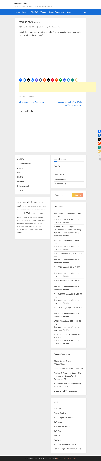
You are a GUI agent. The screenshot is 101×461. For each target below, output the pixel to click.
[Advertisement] (57, 87)
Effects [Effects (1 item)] (43, 209)
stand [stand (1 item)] (26, 229)
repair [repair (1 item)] (39, 226)
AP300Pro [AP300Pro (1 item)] (40, 202)
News (69, 12)
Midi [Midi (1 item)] (35, 223)
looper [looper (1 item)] (39, 220)
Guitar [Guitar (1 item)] (18, 220)
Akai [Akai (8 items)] (30, 202)
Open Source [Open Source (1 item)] (20, 226)
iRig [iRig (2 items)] (30, 220)
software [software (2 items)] (20, 229)
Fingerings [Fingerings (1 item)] (24, 217)
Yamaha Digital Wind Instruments (67, 449)
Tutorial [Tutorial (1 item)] (36, 229)
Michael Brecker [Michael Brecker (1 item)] (29, 223)
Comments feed (60, 179)
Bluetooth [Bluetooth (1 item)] (33, 206)
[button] (20, 80)
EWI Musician (20, 3)
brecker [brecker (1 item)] (39, 206)
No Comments (54, 27)
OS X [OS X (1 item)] (26, 226)
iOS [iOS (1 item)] (22, 220)
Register (57, 166)
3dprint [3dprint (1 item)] (19, 202)
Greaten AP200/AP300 (73, 369)
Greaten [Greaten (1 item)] (40, 217)
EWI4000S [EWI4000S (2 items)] (35, 214)
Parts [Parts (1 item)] (30, 226)
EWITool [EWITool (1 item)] (42, 214)
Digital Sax (58, 361)
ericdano (42, 27)
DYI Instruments (70, 391)
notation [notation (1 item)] (40, 223)
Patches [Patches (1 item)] (35, 226)
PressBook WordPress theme (66, 458)
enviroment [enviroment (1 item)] (20, 214)
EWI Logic (58, 422)
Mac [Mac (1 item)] (43, 220)
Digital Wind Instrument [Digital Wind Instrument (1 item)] (23, 209)
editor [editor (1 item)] (32, 209)
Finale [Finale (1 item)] (18, 217)
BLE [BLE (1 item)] (29, 206)
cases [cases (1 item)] (44, 206)
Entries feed (59, 175)
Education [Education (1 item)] (37, 209)
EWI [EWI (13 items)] (27, 213)
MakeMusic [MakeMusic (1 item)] (20, 223)
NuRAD (20, 177)
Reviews (20, 181)
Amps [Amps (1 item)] (35, 202)
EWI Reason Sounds (62, 426)
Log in (56, 170)
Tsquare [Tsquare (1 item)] (31, 229)
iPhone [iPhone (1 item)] (26, 220)
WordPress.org (60, 184)
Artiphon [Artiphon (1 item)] (25, 206)
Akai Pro (57, 409)
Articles (25, 12)
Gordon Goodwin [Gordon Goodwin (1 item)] (32, 217)
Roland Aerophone (56, 12)
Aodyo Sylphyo (60, 413)
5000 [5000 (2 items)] (24, 202)
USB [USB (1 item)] (40, 229)
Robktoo (57, 440)
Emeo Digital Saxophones (64, 417)
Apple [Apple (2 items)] (19, 206)
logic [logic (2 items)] (35, 220)
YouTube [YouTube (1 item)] (19, 232)
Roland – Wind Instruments (65, 444)
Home (17, 12)
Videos (43, 12)
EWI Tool (57, 431)
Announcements (24, 164)
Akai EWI (34, 12)
